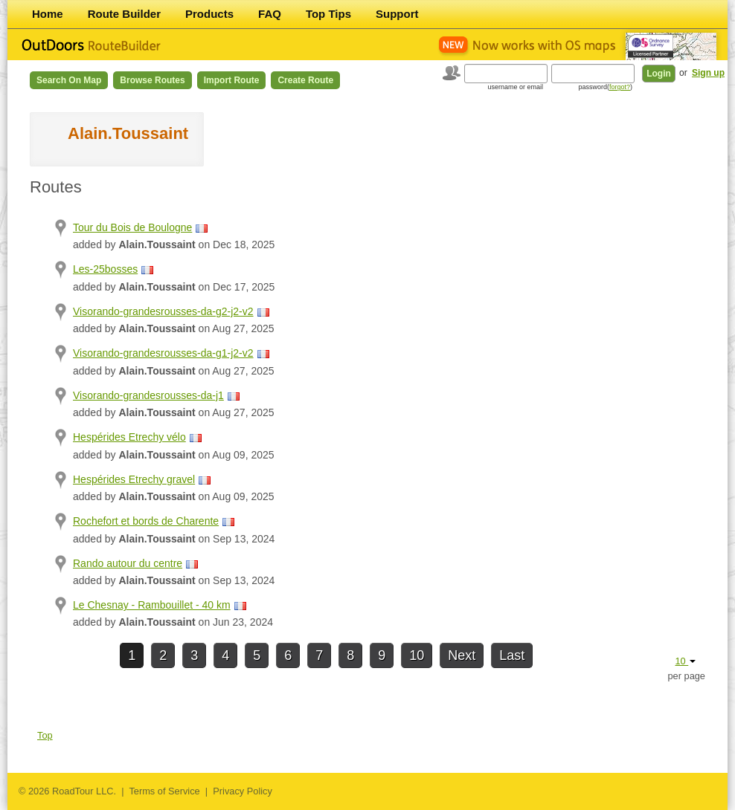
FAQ (269, 13)
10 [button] (685, 661)
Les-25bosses (105, 269)
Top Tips (328, 13)
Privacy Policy (242, 791)
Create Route (305, 80)
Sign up (708, 73)
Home (47, 13)
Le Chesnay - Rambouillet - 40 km (152, 605)
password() (605, 87)
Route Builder (124, 13)
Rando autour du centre (127, 563)
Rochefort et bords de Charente (146, 521)
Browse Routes (152, 80)
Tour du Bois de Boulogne (132, 227)
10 (416, 655)
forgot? (619, 87)
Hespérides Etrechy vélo (129, 437)
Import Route (232, 80)
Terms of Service (164, 791)
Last (511, 655)
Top (45, 735)
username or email (515, 87)
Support (397, 13)
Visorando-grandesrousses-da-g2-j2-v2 (163, 311)
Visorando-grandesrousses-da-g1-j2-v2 (163, 353)
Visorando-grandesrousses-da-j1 (148, 395)
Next (461, 655)
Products (209, 13)
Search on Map (68, 80)
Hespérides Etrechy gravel (134, 479)
